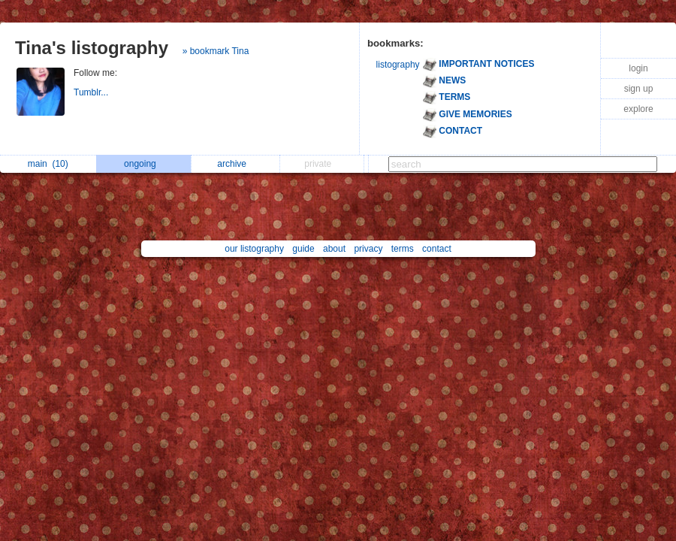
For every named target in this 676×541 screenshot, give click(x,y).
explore (638, 109)
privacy (368, 248)
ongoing (144, 164)
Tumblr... (92, 92)
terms (402, 248)
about (334, 248)
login (638, 68)
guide (303, 248)
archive (235, 164)
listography (398, 64)
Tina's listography (91, 48)
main (48, 164)
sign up (638, 88)
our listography (254, 248)
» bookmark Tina (216, 51)
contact (436, 248)
